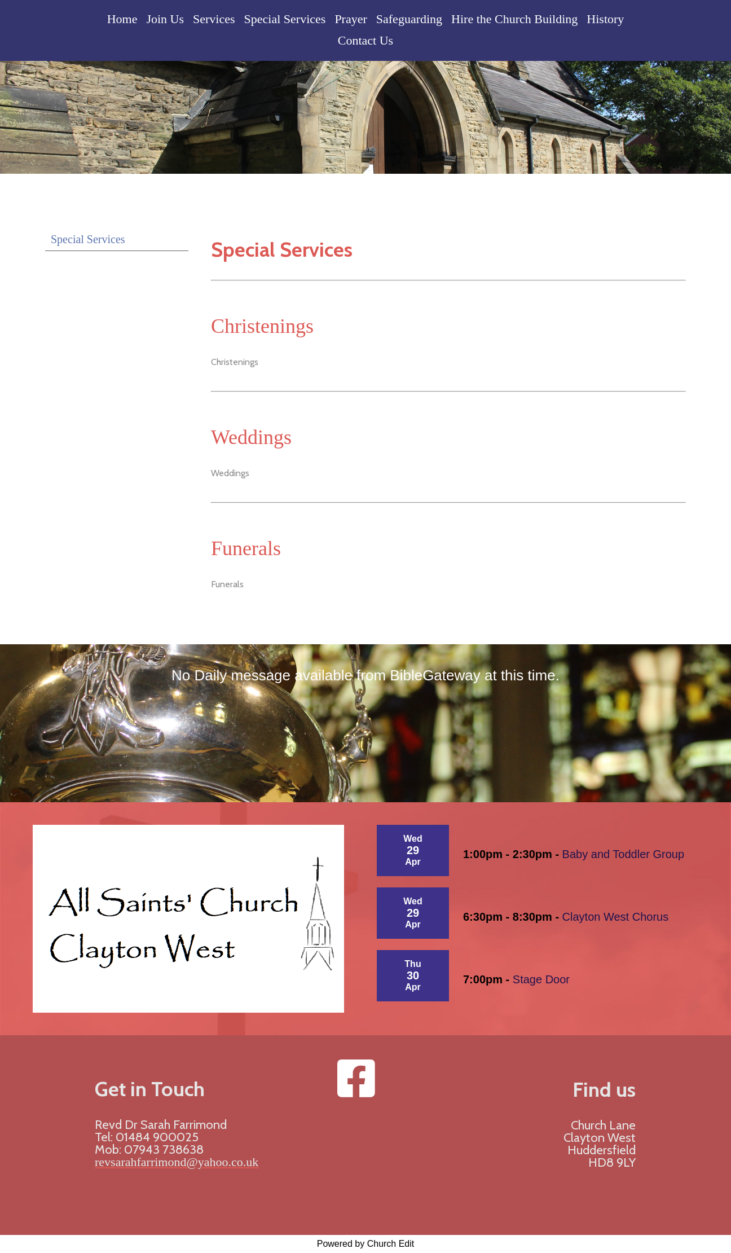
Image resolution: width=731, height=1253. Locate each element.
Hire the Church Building (514, 19)
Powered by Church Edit (366, 1243)
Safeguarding (409, 19)
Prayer (350, 19)
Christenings (262, 326)
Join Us (165, 19)
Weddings (251, 437)
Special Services (285, 19)
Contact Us (365, 40)
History (605, 19)
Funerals (246, 548)
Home (122, 19)
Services (214, 19)
